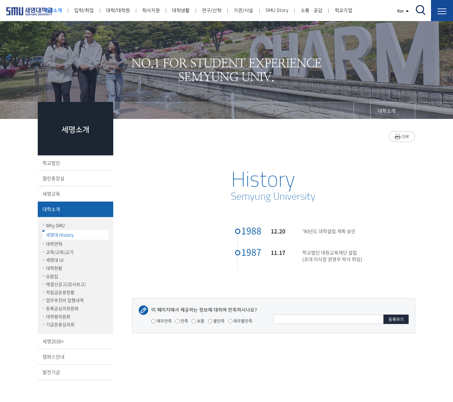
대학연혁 (52, 244)
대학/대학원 (118, 10)
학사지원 (151, 10)
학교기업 (343, 10)
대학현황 (52, 268)
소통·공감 (311, 10)
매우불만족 (240, 321)
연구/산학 (211, 10)
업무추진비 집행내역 (63, 300)
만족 (181, 321)
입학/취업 (84, 10)
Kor (403, 11)
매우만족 (161, 321)
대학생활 (181, 10)
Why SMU (53, 225)
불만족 (216, 321)
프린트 (402, 136)
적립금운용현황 (58, 292)
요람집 (50, 276)
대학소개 (74, 209)
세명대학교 (29, 11)
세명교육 (74, 193)
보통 (198, 321)
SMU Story (277, 10)
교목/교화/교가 (58, 252)
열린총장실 (74, 178)
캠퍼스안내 (74, 356)
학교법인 (74, 162)
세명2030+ (74, 341)
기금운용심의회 (58, 324)
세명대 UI (53, 260)
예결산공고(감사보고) (64, 284)
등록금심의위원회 (60, 308)
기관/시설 (243, 10)
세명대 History (58, 234)
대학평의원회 (56, 316)
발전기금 (74, 372)
